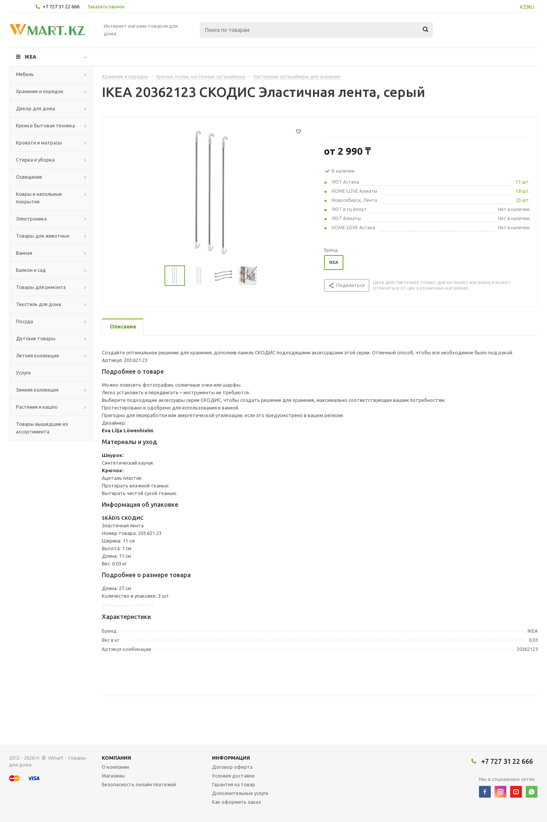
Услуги (23, 372)
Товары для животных (43, 235)
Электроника (31, 218)
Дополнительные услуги (240, 793)
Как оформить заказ (236, 802)
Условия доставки (233, 775)
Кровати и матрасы (39, 142)
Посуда (24, 321)
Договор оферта (232, 767)
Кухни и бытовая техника (45, 125)
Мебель (25, 74)
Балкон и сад (31, 270)
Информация (231, 757)
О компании (115, 767)
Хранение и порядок (39, 91)
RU (531, 7)
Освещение (29, 176)
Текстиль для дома (38, 304)
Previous (155, 275)
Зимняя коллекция (37, 389)
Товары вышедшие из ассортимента (42, 427)
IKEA (30, 56)
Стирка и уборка (35, 159)
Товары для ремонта (41, 287)
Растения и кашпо (37, 406)
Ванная (24, 252)
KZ (523, 7)
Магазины (113, 775)
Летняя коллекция (37, 355)
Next (266, 275)
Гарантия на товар (233, 784)
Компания (116, 757)
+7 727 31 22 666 (61, 6)
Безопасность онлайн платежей (139, 784)
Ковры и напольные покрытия (39, 197)
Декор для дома (35, 108)
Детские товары (35, 338)
